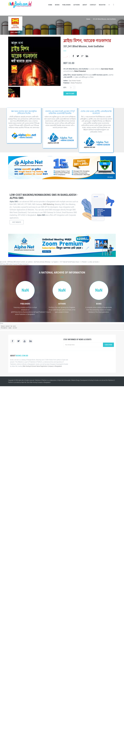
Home (50, 5)
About (85, 5)
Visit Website (16, 222)
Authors (76, 5)
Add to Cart (70, 93)
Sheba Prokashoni (80, 71)
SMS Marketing (48, 204)
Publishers (66, 5)
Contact (93, 5)
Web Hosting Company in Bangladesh (40, 382)
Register (102, 5)
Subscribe (108, 345)
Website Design (75, 380)
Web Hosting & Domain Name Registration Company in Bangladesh (42, 366)
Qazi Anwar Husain (107, 69)
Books (57, 5)
